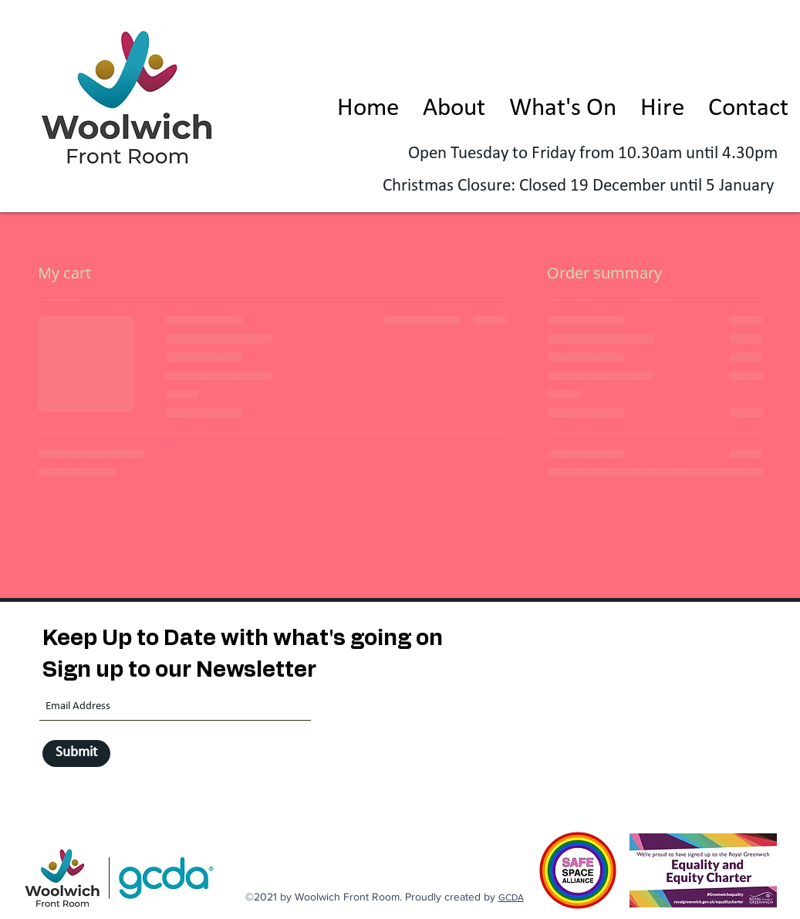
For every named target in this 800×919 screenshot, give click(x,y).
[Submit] (76, 753)
